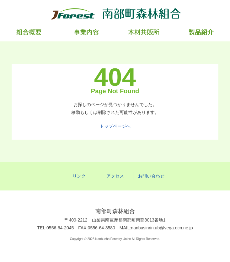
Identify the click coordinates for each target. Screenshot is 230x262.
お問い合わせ (151, 176)
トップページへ (115, 126)
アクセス (115, 176)
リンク (79, 176)
